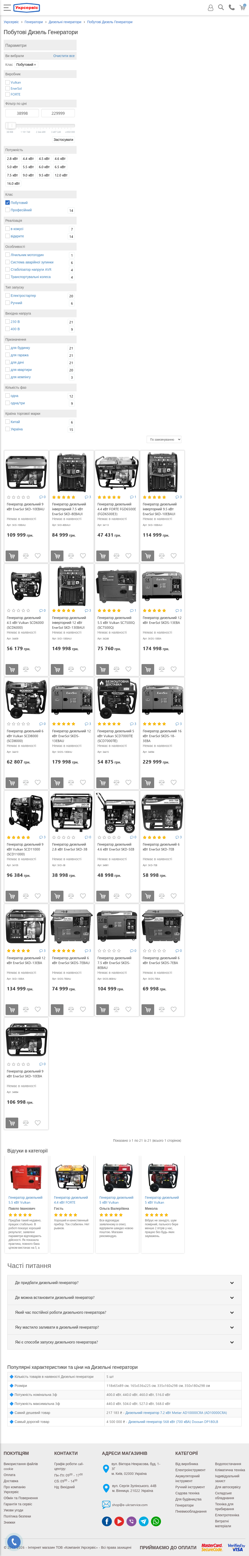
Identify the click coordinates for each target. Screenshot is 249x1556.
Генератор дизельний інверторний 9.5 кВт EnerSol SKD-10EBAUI (160, 509)
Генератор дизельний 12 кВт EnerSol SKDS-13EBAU (71, 736)
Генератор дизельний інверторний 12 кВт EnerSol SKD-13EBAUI (69, 622)
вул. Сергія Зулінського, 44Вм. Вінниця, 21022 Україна (134, 1488)
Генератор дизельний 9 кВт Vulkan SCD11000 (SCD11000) (25, 849)
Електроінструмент (190, 1470)
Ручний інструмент (190, 1487)
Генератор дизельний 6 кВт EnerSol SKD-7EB (161, 846)
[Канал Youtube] (119, 1521)
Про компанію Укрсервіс (15, 1489)
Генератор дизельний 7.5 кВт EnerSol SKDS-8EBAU (114, 963)
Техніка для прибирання (224, 1506)
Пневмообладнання (190, 1511)
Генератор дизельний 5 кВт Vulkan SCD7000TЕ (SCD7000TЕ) (116, 736)
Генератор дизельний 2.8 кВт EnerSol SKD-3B (69, 846)
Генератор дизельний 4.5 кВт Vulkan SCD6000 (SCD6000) (25, 622)
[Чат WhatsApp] (156, 1521)
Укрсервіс (11, 21)
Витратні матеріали (223, 1523)
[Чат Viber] (131, 1521)
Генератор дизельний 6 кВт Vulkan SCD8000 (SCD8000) (25, 736)
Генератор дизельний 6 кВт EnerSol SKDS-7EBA (161, 960)
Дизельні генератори (65, 21)
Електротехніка (227, 1515)
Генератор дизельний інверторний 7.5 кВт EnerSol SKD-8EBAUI (69, 509)
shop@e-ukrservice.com (130, 1504)
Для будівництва (188, 1499)
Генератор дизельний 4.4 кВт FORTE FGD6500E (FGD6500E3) (117, 509)
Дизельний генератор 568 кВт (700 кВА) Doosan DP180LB (173, 1421)
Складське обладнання (224, 1495)
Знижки (9, 1522)
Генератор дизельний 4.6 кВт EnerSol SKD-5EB (116, 846)
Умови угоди (13, 1510)
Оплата (9, 1474)
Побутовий (26, 64)
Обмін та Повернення (21, 1498)
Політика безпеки (17, 1516)
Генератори (34, 21)
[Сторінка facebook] (107, 1521)
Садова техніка (187, 1493)
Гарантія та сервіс (18, 1504)
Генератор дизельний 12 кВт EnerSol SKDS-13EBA (162, 620)
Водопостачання (228, 1463)
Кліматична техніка (230, 1470)
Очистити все (63, 55)
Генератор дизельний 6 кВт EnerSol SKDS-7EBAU (70, 960)
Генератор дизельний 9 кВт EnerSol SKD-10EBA (25, 1073)
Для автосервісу (228, 1487)
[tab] (124, 1282)
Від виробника (186, 1463)
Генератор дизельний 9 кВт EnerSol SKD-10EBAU (25, 506)
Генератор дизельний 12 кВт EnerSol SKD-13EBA (26, 960)
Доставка (11, 1481)
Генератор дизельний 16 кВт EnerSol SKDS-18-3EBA (162, 736)
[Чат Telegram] (144, 1521)
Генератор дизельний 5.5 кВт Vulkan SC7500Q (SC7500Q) (116, 622)
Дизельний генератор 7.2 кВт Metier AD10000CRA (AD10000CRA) (176, 1412)
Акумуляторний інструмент (187, 1478)
